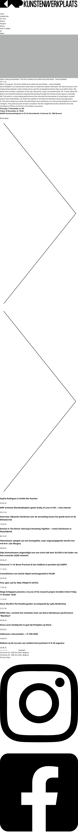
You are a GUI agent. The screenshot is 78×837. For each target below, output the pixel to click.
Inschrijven (22, 650)
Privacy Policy (5, 657)
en (1, 31)
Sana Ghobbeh (55, 84)
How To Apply (5, 28)
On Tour (3, 19)
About (2, 26)
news (2, 14)
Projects (3, 23)
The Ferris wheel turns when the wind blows (30, 84)
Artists (2, 21)
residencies (4, 16)
